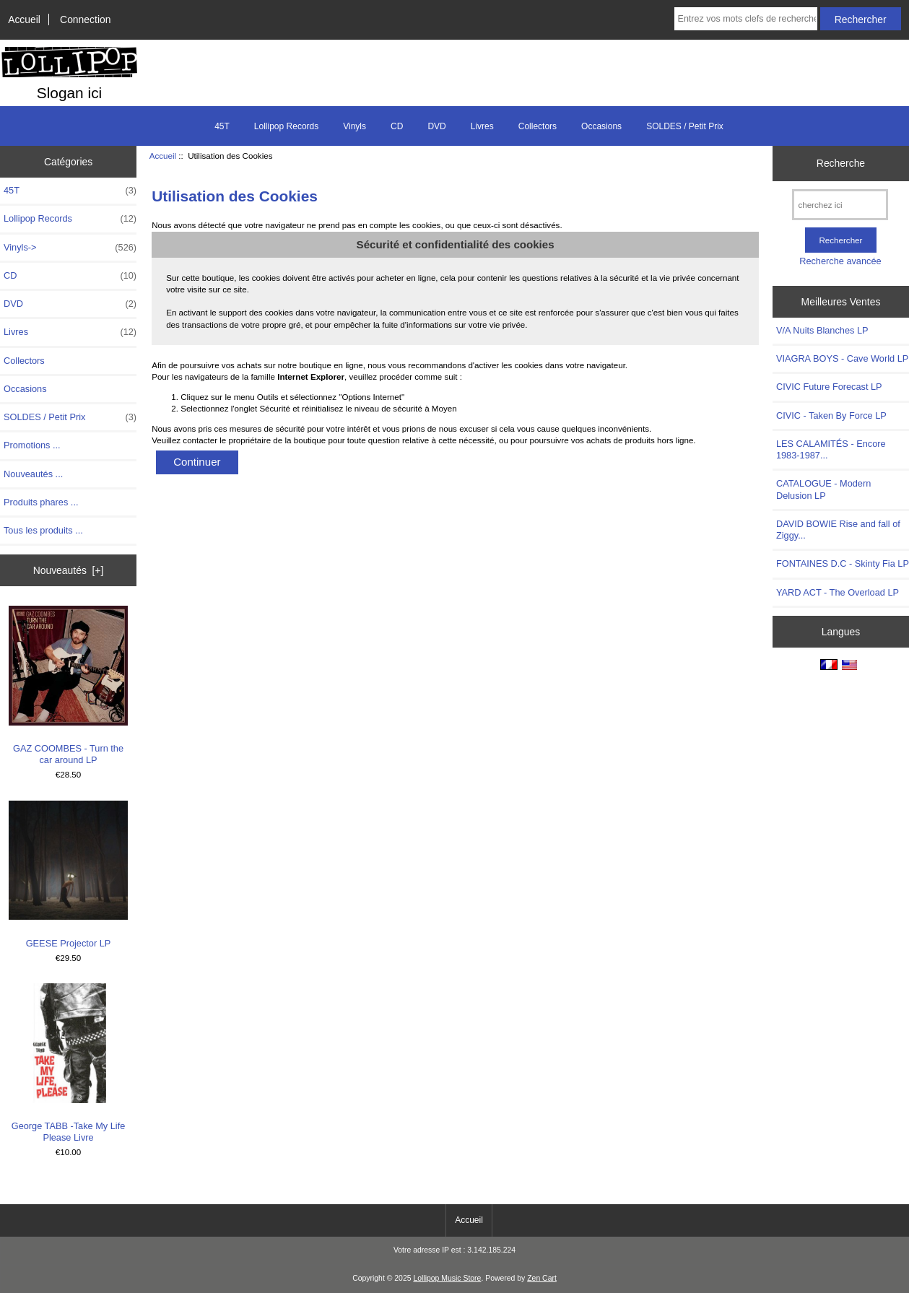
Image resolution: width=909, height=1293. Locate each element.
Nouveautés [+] (68, 570)
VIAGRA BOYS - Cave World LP (842, 358)
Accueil (24, 19)
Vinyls (354, 126)
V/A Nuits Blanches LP (822, 330)
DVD (436, 126)
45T (222, 126)
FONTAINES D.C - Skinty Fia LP (842, 563)
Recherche (841, 163)
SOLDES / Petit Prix (684, 126)
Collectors (537, 126)
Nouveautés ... (33, 474)
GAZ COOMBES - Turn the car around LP (69, 685)
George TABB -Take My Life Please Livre (69, 1063)
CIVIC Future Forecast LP (829, 386)
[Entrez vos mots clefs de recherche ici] (745, 18)
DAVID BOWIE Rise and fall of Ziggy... (838, 529)
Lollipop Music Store (447, 1278)
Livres (482, 126)
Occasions (601, 126)
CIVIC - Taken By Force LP (831, 415)
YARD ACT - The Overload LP (837, 592)
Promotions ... (32, 445)
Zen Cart (542, 1278)
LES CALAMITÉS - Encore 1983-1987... (831, 449)
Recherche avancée (840, 261)
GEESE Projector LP (69, 875)
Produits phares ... (41, 502)
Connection (85, 19)
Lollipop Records (286, 126)
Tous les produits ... (43, 530)
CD (397, 126)
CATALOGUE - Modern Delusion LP (823, 489)
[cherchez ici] (840, 204)
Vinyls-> (70, 247)
